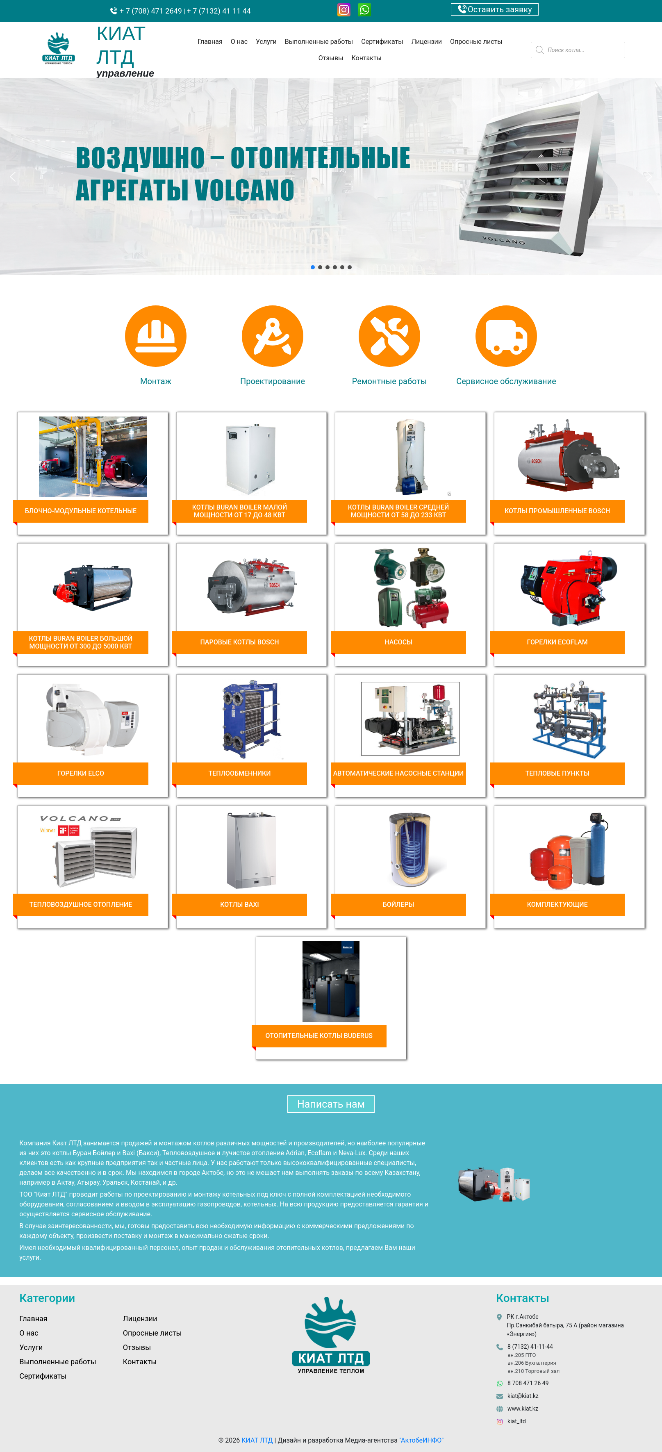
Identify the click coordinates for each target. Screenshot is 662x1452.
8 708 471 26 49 (527, 1383)
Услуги (266, 42)
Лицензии (427, 42)
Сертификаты (382, 42)
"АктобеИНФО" (421, 1440)
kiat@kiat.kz (523, 1396)
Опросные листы (476, 42)
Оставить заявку (494, 9)
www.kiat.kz (522, 1408)
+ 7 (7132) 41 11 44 (219, 11)
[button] (12, 176)
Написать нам (331, 1104)
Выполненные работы (319, 42)
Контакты (367, 58)
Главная (210, 42)
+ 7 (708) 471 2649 (150, 11)
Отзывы (331, 58)
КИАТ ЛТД (257, 1440)
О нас (239, 42)
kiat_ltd (516, 1421)
